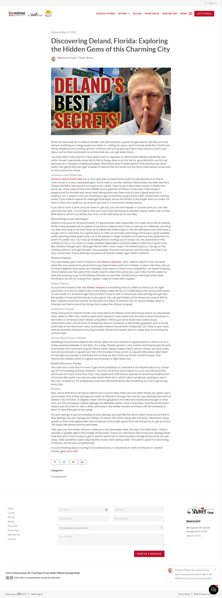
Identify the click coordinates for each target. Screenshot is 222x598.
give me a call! (69, 451)
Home (10, 508)
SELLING (137, 13)
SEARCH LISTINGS (105, 13)
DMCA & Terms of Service (205, 594)
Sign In (210, 3)
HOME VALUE (152, 13)
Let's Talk (204, 13)
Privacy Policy (184, 594)
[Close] (215, 569)
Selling (11, 521)
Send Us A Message (149, 554)
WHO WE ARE (169, 13)
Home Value (13, 530)
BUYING (124, 13)
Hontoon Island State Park (66, 179)
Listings (11, 513)
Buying (11, 517)
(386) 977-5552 (193, 536)
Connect (12, 539)
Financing (12, 526)
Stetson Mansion (112, 262)
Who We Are (14, 535)
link (66, 186)
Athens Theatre (96, 287)
